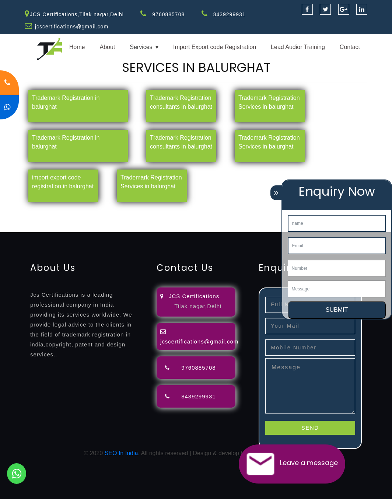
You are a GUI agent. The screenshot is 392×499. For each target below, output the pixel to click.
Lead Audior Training (298, 47)
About (107, 47)
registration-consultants (82, 210)
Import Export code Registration (214, 47)
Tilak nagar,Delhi (197, 306)
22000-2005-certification (253, 219)
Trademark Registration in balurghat (65, 102)
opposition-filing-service (144, 210)
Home (77, 47)
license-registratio (23, 219)
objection (189, 210)
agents (270, 210)
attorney (248, 210)
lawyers (213, 210)
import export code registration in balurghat (63, 181)
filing (230, 210)
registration (93, 219)
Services (141, 47)
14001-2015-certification (188, 219)
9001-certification (132, 219)
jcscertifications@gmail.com (72, 26)
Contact (350, 47)
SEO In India (121, 453)
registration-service (25, 210)
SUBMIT (337, 310)
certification (63, 219)
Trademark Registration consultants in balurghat (181, 102)
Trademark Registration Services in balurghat (269, 102)
